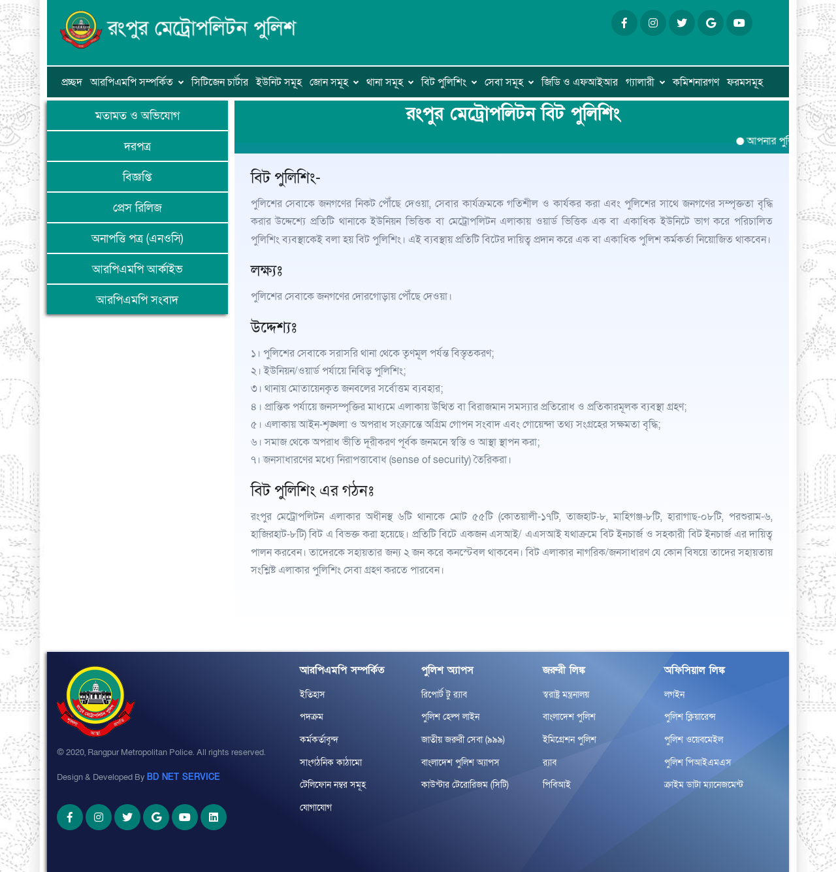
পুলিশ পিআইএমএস (698, 762)
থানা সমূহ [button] (384, 82)
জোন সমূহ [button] (329, 82)
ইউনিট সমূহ (279, 82)
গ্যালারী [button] (640, 82)
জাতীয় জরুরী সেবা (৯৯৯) (463, 740)
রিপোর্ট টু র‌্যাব (444, 694)
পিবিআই (557, 785)
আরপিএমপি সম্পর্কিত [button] (131, 82)
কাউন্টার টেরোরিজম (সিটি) (465, 785)
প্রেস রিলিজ (137, 208)
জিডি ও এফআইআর (579, 82)
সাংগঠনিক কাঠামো (331, 762)
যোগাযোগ (316, 807)
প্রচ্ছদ (71, 82)
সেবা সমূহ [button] (504, 82)
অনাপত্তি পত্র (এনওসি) (137, 238)
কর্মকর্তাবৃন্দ (319, 740)
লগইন (674, 694)
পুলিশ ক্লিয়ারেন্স (690, 717)
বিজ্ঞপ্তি (137, 177)
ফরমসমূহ (745, 82)
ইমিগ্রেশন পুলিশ (569, 740)
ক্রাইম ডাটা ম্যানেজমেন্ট (703, 785)
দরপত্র (137, 146)
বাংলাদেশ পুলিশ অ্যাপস (460, 762)
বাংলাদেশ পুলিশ (569, 717)
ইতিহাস (312, 694)
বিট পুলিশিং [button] (443, 82)
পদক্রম (311, 717)
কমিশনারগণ (696, 82)
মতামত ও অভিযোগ (137, 115)
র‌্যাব (549, 762)
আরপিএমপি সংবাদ (137, 300)
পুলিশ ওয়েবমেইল (693, 740)
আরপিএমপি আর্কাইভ (137, 269)
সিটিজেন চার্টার (219, 82)
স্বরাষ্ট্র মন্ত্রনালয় (566, 694)
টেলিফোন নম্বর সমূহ (333, 785)
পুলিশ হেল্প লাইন (450, 717)
